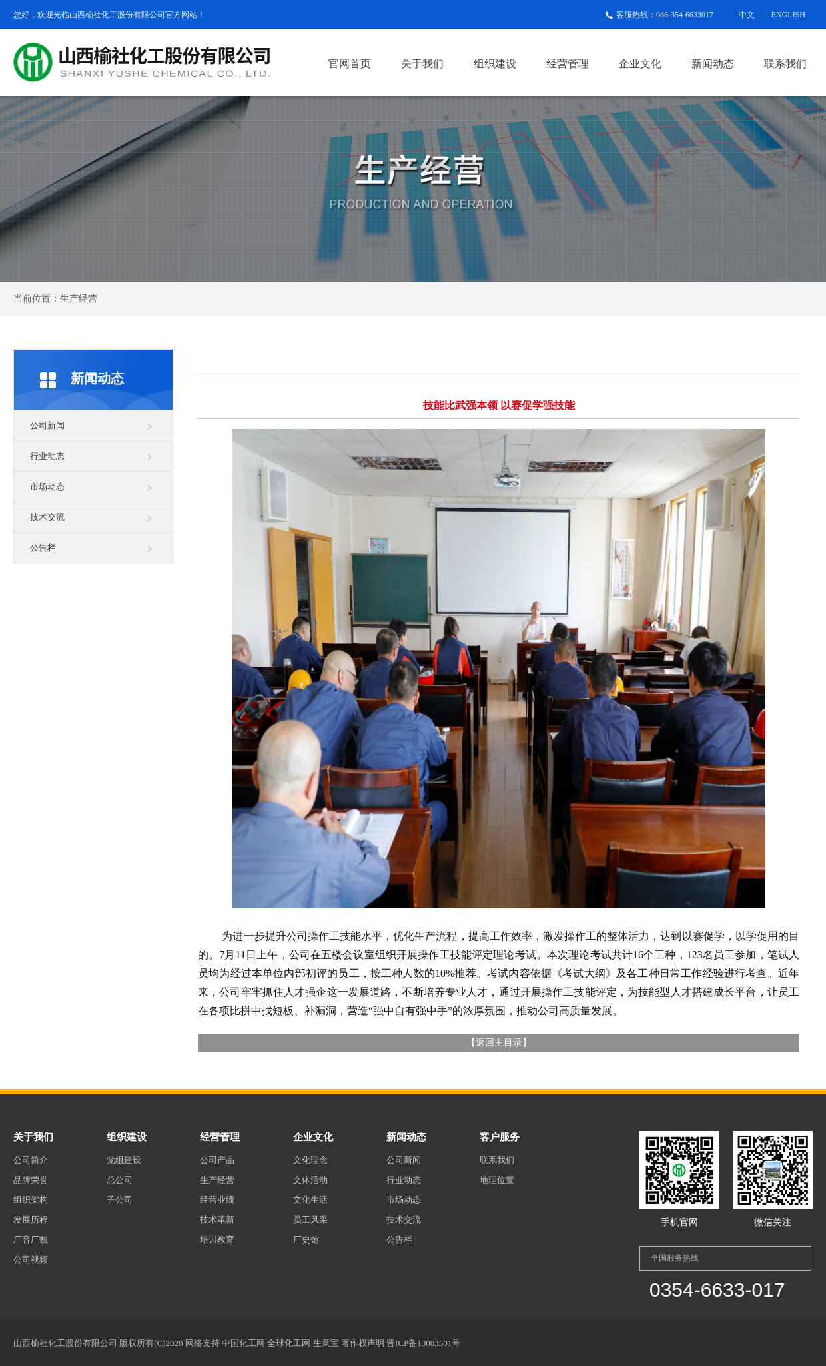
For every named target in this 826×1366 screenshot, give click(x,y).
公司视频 (30, 1260)
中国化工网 (243, 1343)
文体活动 (310, 1180)
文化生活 (310, 1200)
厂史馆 (306, 1240)
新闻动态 (712, 63)
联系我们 (785, 63)
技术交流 (47, 517)
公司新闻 (47, 425)
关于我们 (422, 63)
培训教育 (217, 1240)
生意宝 (326, 1343)
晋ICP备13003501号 (423, 1343)
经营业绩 (217, 1200)
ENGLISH (788, 14)
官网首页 (349, 63)
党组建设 (124, 1160)
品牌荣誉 (30, 1180)
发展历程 (30, 1220)
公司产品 (217, 1160)
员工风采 (310, 1220)
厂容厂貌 (30, 1240)
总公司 (120, 1180)
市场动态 (47, 487)
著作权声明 (362, 1343)
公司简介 (30, 1160)
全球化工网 (288, 1343)
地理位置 (497, 1180)
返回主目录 (499, 1043)
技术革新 (217, 1220)
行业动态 (47, 456)
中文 (747, 14)
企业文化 (640, 63)
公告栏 (43, 548)
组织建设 (495, 63)
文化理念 (310, 1160)
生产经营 (217, 1180)
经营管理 (567, 63)
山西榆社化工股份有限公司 (117, 14)
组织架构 (30, 1200)
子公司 (120, 1200)
